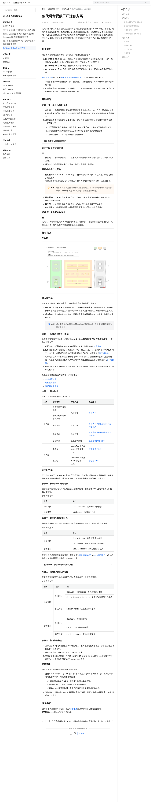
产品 (33, 4)
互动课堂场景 (50, 387)
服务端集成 (104, 361)
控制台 (130, 4)
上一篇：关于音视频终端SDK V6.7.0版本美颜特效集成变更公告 (69, 730)
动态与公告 (65, 17)
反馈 (81, 742)
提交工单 (73, 717)
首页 (43, 17)
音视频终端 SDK (20, 11)
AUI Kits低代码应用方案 (71, 86)
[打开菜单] (4, 4)
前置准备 (97, 355)
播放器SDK (94, 469)
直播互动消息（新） (97, 449)
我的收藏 (108, 31)
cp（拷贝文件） (100, 563)
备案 (123, 4)
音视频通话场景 (51, 394)
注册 (136, 4)
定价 (56, 4)
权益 (50, 4)
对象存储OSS (85, 563)
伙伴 (70, 4)
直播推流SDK (95, 457)
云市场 (63, 4)
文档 (118, 4)
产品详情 (95, 31)
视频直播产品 (47, 86)
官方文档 (6, 11)
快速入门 (92, 421)
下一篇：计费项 (105, 730)
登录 (145, 4)
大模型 (26, 4)
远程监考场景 (50, 391)
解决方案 (41, 4)
